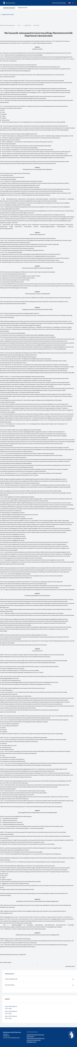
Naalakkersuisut (31, 1042)
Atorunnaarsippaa (39, 985)
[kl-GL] (69, 2)
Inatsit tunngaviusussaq (39, 979)
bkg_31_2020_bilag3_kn (11, 1016)
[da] (73, 2)
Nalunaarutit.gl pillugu (59, 3)
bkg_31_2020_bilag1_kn (11, 1006)
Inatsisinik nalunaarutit (9, 7)
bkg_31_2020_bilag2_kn (11, 1011)
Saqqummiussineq (22, 7)
